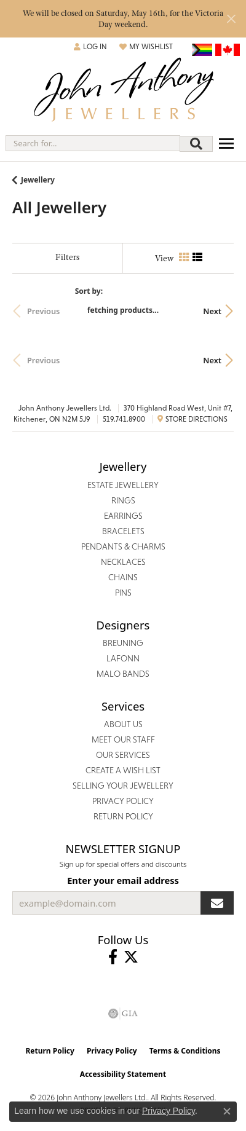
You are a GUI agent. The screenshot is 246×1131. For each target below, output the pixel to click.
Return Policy (49, 1051)
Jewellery (38, 180)
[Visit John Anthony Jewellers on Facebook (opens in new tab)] (112, 957)
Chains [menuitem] (123, 577)
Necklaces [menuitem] (123, 562)
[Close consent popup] (227, 1111)
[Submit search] (196, 144)
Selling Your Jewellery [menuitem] (123, 785)
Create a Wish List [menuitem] (123, 770)
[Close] (231, 18)
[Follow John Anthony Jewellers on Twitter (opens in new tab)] (131, 957)
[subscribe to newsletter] (217, 903)
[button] (90, 46)
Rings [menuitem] (123, 500)
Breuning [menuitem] (123, 643)
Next (212, 311)
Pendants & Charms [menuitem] (123, 546)
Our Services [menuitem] (123, 755)
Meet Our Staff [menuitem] (123, 739)
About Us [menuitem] (123, 724)
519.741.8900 (124, 419)
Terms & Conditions (185, 1051)
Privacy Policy (112, 1051)
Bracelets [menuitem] (123, 531)
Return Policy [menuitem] (123, 816)
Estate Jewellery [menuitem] (123, 485)
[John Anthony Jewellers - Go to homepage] (123, 91)
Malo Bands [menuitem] (123, 674)
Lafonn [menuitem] (123, 658)
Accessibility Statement (123, 1074)
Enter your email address (123, 880)
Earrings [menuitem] (123, 516)
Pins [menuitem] (123, 592)
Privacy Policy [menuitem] (123, 801)
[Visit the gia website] (123, 1013)
